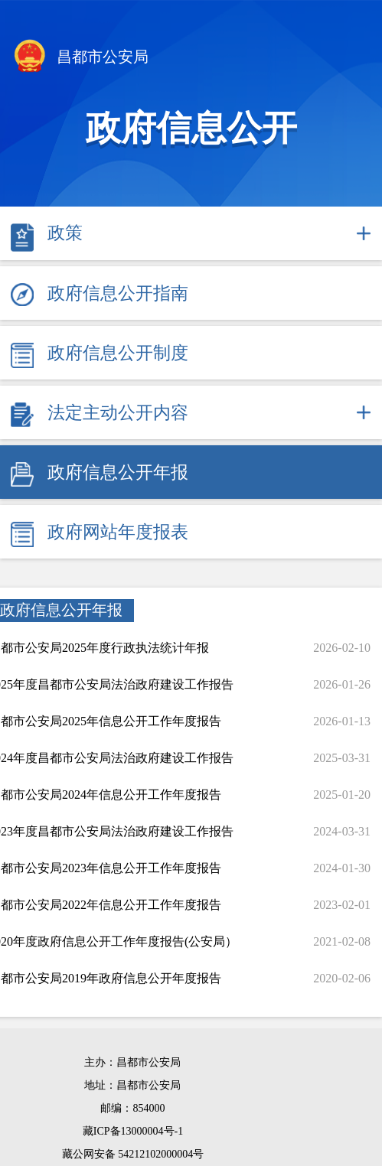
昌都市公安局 (80, 58)
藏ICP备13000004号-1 (133, 1131)
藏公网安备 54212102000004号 (133, 1154)
